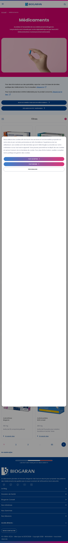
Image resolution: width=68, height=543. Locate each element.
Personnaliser (32, 169)
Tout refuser (33, 164)
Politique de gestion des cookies (27, 172)
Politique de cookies (10, 172)
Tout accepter (33, 159)
